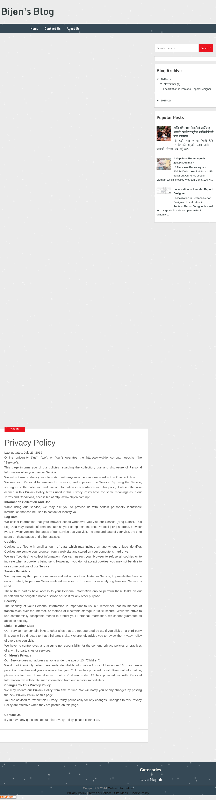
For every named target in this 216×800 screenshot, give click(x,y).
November (170, 84)
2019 (164, 79)
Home (34, 28)
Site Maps (121, 793)
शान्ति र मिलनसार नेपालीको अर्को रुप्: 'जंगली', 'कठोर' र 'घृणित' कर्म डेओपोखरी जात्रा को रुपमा (193, 132)
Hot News (144, 780)
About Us (73, 28)
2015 (164, 100)
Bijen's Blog (27, 11)
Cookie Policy (139, 793)
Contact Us (52, 28)
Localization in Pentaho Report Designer (187, 89)
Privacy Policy (76, 793)
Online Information (120, 788)
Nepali (156, 779)
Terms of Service (100, 793)
